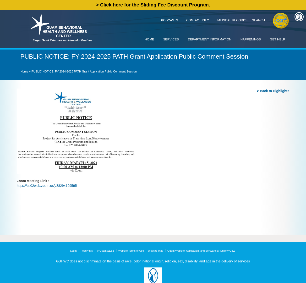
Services (171, 39)
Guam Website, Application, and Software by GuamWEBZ (201, 250)
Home (149, 39)
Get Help (277, 39)
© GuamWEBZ (105, 250)
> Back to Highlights (273, 91)
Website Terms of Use (131, 250)
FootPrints (87, 250)
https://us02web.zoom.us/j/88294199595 (47, 186)
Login (73, 250)
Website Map (155, 250)
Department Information (209, 39)
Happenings (250, 39)
